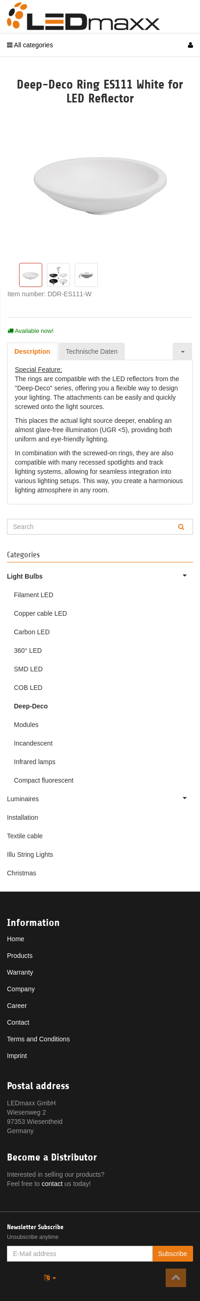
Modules (26, 724)
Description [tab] (32, 351)
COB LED (28, 687)
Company (21, 989)
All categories (30, 45)
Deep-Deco (31, 706)
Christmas (21, 873)
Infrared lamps (34, 761)
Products (19, 955)
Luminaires (100, 798)
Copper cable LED (40, 613)
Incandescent (33, 743)
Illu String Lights (30, 854)
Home (15, 939)
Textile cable (25, 836)
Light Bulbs (100, 575)
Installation (22, 817)
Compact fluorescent (43, 780)
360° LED (28, 650)
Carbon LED (32, 632)
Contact (18, 1022)
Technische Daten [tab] (91, 351)
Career (17, 1005)
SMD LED (28, 669)
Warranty (20, 972)
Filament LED (33, 595)
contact (52, 1183)
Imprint (17, 1055)
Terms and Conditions (38, 1039)
